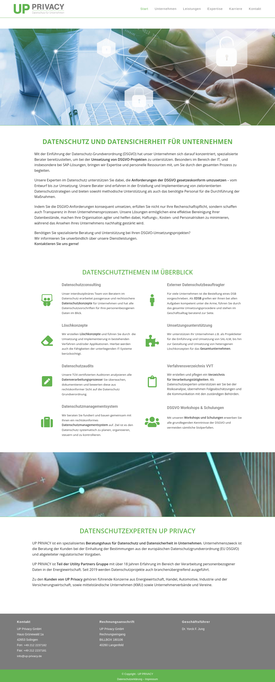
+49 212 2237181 (35, 649)
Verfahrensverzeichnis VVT (193, 365)
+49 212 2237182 (35, 643)
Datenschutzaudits (80, 365)
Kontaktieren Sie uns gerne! (57, 243)
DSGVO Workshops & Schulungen (199, 406)
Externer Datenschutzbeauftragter (199, 284)
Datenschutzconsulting (84, 284)
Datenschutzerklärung (129, 677)
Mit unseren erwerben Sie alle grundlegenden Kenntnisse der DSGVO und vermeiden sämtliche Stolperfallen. (203, 421)
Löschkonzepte (76, 324)
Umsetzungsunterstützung (192, 324)
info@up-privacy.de (30, 654)
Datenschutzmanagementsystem (93, 405)
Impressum (151, 677)
